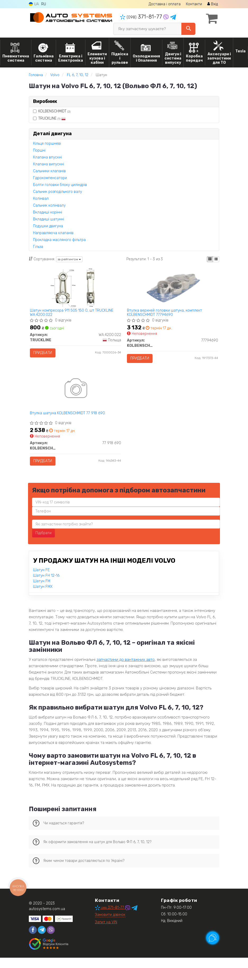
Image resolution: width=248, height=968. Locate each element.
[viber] (51, 940)
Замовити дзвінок (110, 925)
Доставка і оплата (165, 4)
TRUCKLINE (49, 118)
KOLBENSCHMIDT (51, 111)
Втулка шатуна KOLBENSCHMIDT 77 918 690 (69, 420)
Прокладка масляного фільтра (59, 240)
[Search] (188, 29)
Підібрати (43, 543)
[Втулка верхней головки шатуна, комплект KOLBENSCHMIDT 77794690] (172, 288)
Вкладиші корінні (47, 212)
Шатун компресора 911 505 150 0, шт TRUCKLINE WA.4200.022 (73, 314)
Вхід (212, 4)
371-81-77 (141, 16)
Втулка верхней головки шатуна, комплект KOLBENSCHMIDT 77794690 (166, 314)
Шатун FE (41, 580)
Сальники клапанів (49, 171)
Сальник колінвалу (49, 205)
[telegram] (42, 940)
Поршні (39, 150)
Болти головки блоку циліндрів (60, 185)
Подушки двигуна (48, 226)
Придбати (44, 354)
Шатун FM (41, 591)
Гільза (38, 246)
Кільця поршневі (47, 143)
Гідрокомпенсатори (50, 178)
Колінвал (41, 198)
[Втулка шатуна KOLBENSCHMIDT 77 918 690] (75, 396)
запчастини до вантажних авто (126, 669)
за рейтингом (69, 259)
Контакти (194, 4)
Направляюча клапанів (53, 233)
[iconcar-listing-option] (216, 259)
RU (43, 4)
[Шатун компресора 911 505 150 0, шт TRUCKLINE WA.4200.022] (75, 288)
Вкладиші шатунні (48, 219)
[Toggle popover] (212, 937)
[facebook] (33, 940)
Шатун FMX (43, 597)
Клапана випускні (48, 164)
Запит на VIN (106, 932)
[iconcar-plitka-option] (210, 259)
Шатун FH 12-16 (46, 586)
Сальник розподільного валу (57, 191)
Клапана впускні (47, 157)
